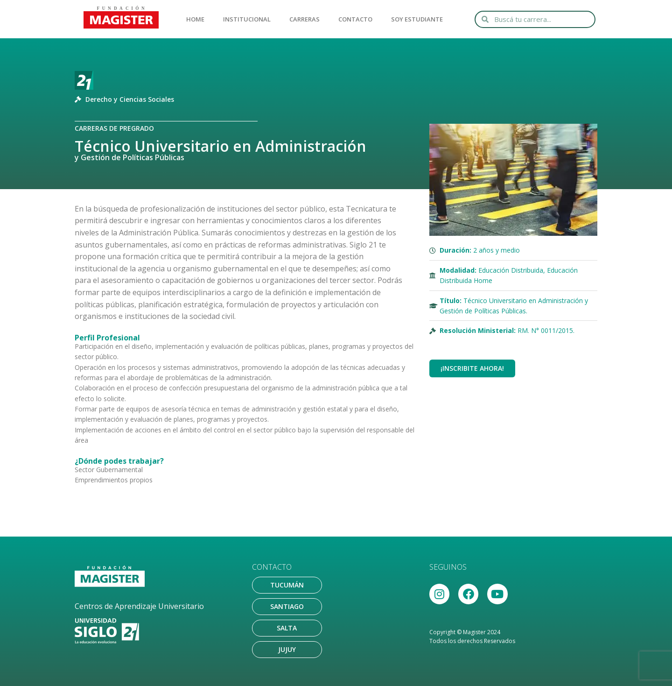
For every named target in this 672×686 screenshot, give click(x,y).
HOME (195, 19)
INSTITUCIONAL (247, 19)
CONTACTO (355, 19)
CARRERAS (304, 19)
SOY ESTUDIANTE (417, 19)
